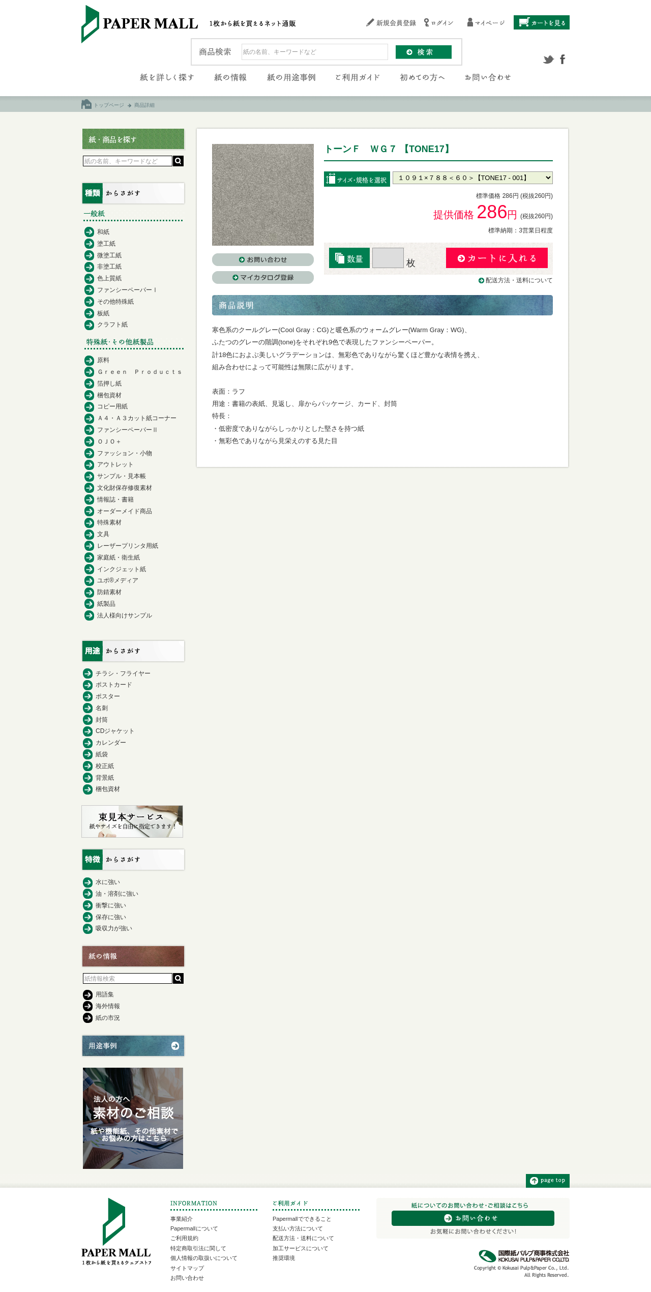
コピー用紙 (112, 406)
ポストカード (114, 684)
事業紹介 (181, 1219)
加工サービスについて (301, 1248)
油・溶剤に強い (117, 893)
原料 (103, 360)
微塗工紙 (109, 255)
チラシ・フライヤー (123, 673)
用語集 (105, 994)
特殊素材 (109, 522)
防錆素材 (109, 592)
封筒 (102, 719)
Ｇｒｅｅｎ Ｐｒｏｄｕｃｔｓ (140, 371)
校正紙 (105, 766)
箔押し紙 (109, 383)
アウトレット (115, 464)
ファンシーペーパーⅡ (127, 429)
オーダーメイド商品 (124, 511)
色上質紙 (109, 278)
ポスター (108, 696)
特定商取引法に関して (198, 1248)
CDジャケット (115, 731)
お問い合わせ (187, 1278)
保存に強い (111, 917)
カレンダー (111, 742)
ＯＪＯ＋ (109, 441)
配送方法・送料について (519, 280)
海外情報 (108, 1006)
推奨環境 (284, 1258)
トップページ (109, 105)
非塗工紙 (109, 266)
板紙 (103, 313)
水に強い (108, 882)
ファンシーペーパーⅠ (127, 289)
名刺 (102, 708)
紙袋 (102, 754)
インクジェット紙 (121, 569)
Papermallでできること (302, 1219)
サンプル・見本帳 (121, 476)
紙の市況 (108, 1017)
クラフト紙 (112, 324)
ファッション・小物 (124, 453)
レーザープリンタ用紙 (127, 545)
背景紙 (105, 777)
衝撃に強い (111, 905)
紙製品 (106, 603)
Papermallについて (194, 1228)
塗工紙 (106, 243)
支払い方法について (298, 1228)
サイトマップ (187, 1268)
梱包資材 (109, 395)
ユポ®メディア (117, 580)
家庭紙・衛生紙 (118, 557)
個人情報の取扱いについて (204, 1258)
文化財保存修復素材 (124, 487)
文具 (103, 534)
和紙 (103, 232)
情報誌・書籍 (115, 499)
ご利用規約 (184, 1238)
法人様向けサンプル (124, 615)
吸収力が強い (114, 928)
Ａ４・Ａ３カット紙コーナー (136, 418)
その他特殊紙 (115, 301)
